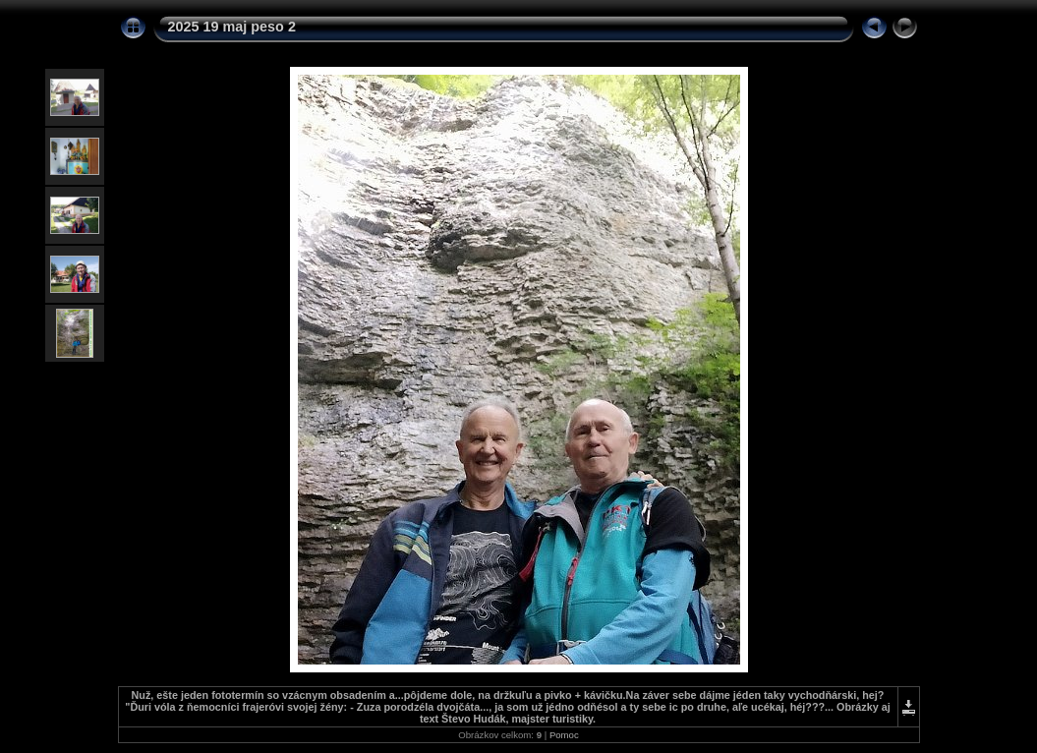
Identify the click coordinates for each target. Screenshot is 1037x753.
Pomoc (564, 734)
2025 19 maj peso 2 (232, 26)
